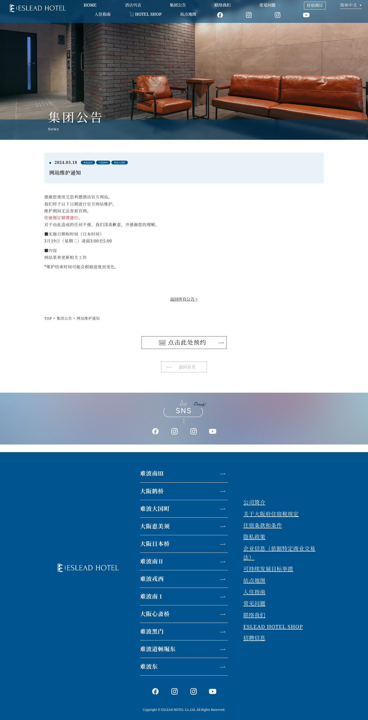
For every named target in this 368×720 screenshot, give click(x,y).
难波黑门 (152, 631)
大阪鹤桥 (152, 491)
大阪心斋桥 (155, 614)
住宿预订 (315, 5)
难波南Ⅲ (152, 473)
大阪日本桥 (155, 544)
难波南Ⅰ (152, 596)
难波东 (149, 666)
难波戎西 (152, 579)
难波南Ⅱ (152, 561)
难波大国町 (155, 509)
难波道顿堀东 (158, 649)
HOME (90, 5)
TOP (48, 318)
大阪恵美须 (155, 526)
